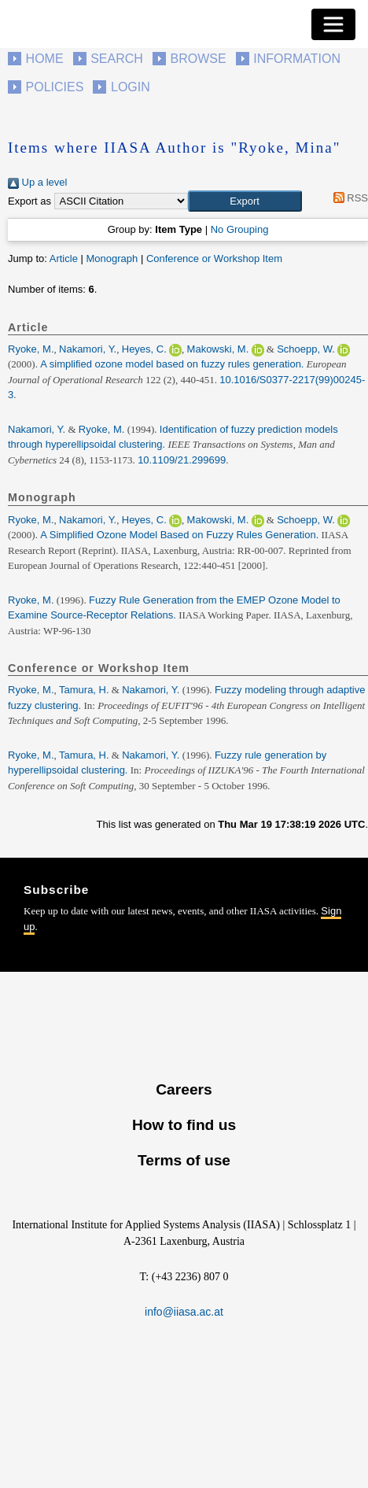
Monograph (112, 258)
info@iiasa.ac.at (184, 1311)
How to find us (184, 1125)
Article (64, 258)
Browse (198, 58)
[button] (245, 201)
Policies (55, 87)
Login (130, 87)
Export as (29, 201)
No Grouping (240, 229)
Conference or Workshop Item (214, 258)
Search (116, 58)
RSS (348, 198)
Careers (184, 1089)
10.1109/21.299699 (182, 460)
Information (296, 58)
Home (45, 58)
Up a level (37, 182)
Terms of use (184, 1160)
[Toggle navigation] (333, 24)
